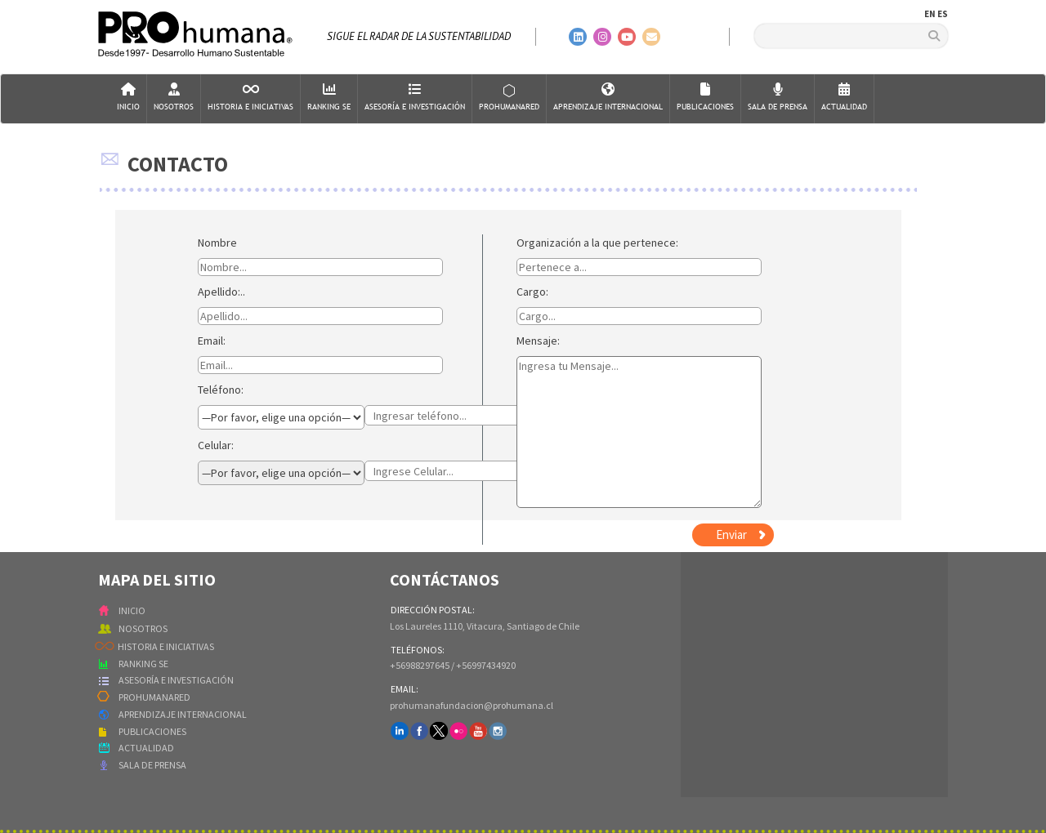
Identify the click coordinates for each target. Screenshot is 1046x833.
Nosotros (174, 97)
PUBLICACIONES (152, 731)
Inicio (128, 97)
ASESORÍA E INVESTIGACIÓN (176, 680)
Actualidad (844, 97)
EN (930, 14)
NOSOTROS (143, 628)
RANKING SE (143, 663)
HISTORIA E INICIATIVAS (166, 646)
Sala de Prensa (777, 97)
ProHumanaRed (509, 97)
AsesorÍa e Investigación (414, 97)
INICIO (131, 610)
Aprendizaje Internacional (608, 97)
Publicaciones (705, 97)
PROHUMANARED (154, 697)
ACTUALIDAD (146, 748)
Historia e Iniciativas (250, 97)
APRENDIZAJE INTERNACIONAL (182, 714)
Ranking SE (329, 97)
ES (942, 14)
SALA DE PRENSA (152, 765)
